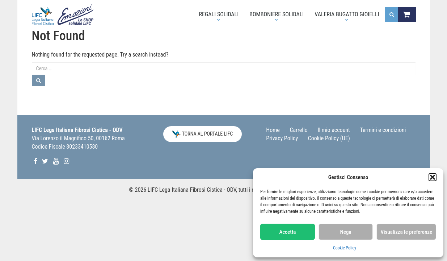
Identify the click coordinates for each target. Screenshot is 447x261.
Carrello (299, 130)
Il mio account (333, 130)
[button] (432, 177)
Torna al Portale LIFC (202, 134)
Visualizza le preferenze (406, 232)
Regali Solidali (216, 16)
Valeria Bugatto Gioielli (344, 16)
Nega (345, 232)
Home (273, 130)
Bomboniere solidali (274, 16)
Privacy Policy (282, 138)
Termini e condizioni (383, 130)
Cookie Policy (344, 247)
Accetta (287, 232)
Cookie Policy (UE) (329, 138)
